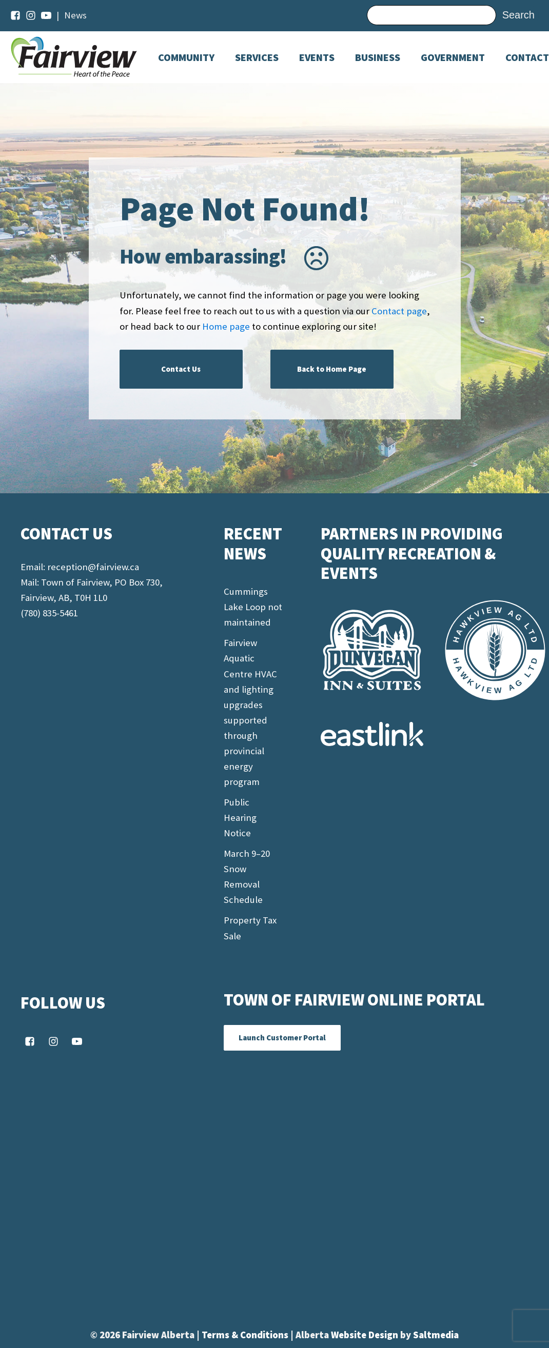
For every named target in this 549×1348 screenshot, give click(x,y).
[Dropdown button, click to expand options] (317, 57)
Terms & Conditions (246, 1335)
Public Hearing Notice (240, 817)
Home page (226, 326)
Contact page (399, 311)
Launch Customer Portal (282, 1037)
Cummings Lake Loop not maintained (253, 607)
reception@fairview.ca (93, 567)
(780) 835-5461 (49, 613)
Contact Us (181, 369)
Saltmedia (436, 1335)
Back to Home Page (331, 369)
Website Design (365, 1335)
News (75, 15)
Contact (527, 57)
